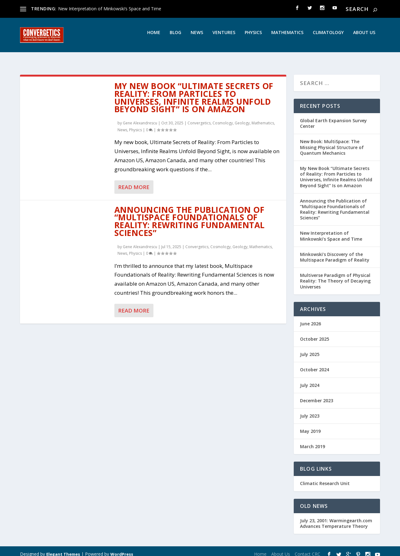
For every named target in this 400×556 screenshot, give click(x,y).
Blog (175, 37)
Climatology (328, 37)
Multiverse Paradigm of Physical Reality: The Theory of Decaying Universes (335, 275)
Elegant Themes (63, 548)
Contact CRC (307, 548)
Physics (253, 37)
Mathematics (287, 37)
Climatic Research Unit (325, 478)
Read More (133, 181)
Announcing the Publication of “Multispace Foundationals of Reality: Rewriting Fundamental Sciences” (189, 215)
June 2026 (310, 318)
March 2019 (312, 441)
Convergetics (199, 117)
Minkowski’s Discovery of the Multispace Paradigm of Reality (334, 251)
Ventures (223, 37)
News (197, 37)
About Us (364, 37)
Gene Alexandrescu (140, 117)
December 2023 (316, 395)
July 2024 (309, 379)
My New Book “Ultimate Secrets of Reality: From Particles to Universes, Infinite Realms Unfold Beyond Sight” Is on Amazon (193, 92)
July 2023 (309, 410)
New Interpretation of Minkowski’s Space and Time (109, 9)
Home (153, 37)
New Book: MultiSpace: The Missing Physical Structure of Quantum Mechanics (332, 141)
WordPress (121, 548)
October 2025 (314, 333)
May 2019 (310, 425)
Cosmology (222, 117)
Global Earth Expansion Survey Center (333, 117)
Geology (242, 117)
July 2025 (309, 349)
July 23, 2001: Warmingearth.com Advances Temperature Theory (336, 517)
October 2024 (314, 364)
